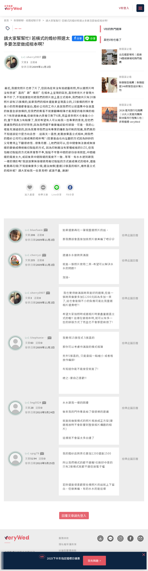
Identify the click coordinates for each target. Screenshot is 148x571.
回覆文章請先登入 (74, 515)
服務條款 (64, 538)
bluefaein (36, 230)
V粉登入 (124, 8)
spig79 (34, 453)
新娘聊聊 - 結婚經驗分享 (27, 20)
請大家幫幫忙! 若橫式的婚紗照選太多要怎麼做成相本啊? (77, 20)
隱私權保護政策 (68, 544)
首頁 (6, 20)
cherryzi (35, 255)
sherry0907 (33, 57)
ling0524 (35, 402)
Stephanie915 (39, 337)
